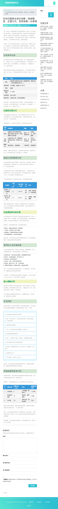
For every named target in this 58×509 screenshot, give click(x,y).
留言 (4, 436)
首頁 (5, 10)
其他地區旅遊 (43, 93)
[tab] (55, 3)
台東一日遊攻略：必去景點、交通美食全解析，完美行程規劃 (46, 56)
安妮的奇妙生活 (11, 3)
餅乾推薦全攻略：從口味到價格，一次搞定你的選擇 (46, 62)
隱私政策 (39, 502)
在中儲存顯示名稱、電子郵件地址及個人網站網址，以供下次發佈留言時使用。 (20, 480)
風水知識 (42, 108)
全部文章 (29, 505)
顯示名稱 (5, 455)
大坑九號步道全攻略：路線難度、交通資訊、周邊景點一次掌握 (46, 49)
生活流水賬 (43, 99)
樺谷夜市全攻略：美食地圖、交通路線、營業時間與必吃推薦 (46, 28)
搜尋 (41, 10)
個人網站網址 (6, 470)
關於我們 (31, 502)
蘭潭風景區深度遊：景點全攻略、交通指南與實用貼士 (46, 39)
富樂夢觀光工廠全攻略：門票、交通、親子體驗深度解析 (46, 81)
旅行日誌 (10, 10)
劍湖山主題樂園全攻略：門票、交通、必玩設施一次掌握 (46, 75)
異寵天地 (42, 102)
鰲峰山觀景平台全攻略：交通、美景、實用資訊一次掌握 (46, 68)
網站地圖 (47, 502)
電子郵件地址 (7, 463)
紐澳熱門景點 (43, 105)
